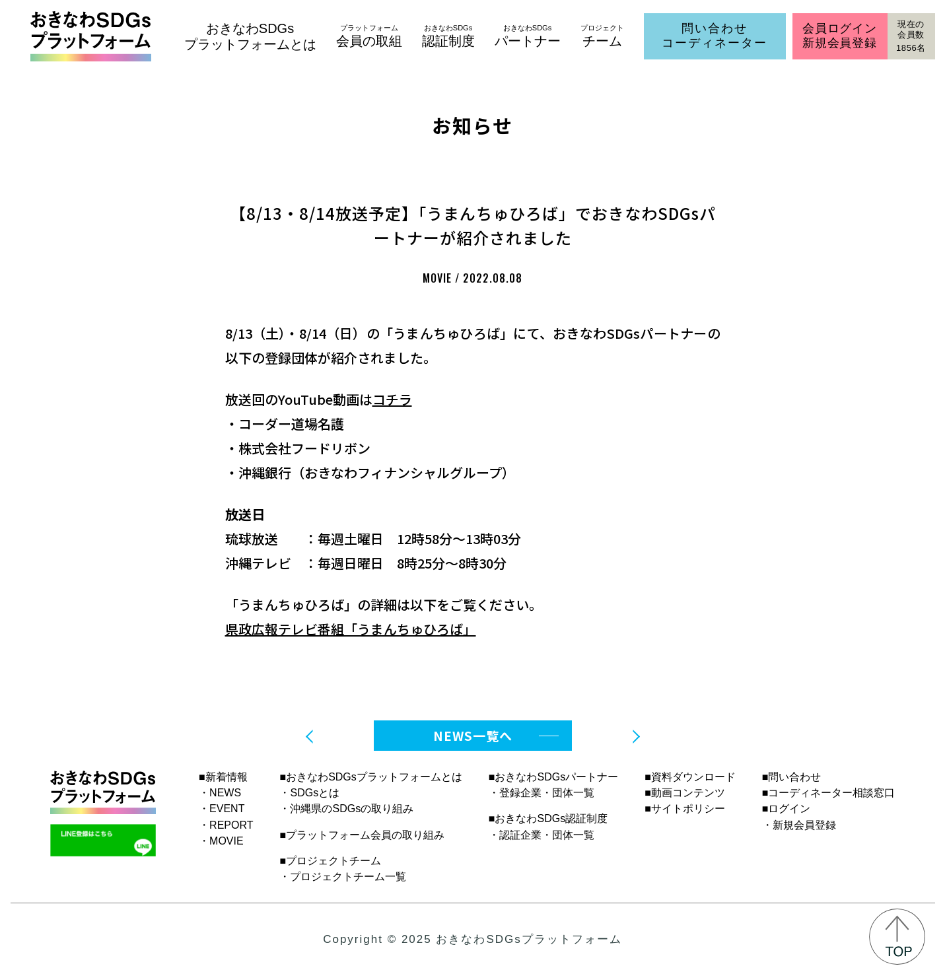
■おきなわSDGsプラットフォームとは (370, 776)
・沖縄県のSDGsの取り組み (346, 808)
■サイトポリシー (685, 808)
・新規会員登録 (799, 825)
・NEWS (220, 792)
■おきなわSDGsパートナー (553, 776)
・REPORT (226, 825)
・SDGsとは (309, 792)
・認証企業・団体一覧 (541, 835)
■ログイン (786, 808)
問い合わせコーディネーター (714, 36)
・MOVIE (221, 841)
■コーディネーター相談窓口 (828, 792)
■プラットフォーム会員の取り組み (361, 835)
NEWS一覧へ (472, 735)
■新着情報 (223, 776)
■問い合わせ (792, 776)
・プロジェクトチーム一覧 (342, 876)
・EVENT (221, 808)
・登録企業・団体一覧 (541, 792)
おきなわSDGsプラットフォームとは (250, 36)
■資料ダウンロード (690, 776)
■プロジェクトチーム (330, 860)
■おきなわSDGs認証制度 (548, 818)
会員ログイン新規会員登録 (839, 36)
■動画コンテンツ (685, 792)
